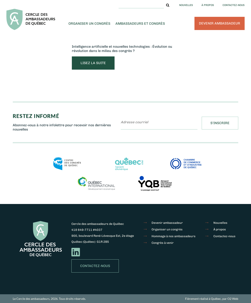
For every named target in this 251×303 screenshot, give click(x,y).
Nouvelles (186, 5)
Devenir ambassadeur (219, 23)
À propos (207, 5)
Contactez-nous (234, 5)
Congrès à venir (163, 243)
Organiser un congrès (89, 24)
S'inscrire (220, 123)
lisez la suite (93, 63)
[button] (168, 5)
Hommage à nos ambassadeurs (174, 236)
